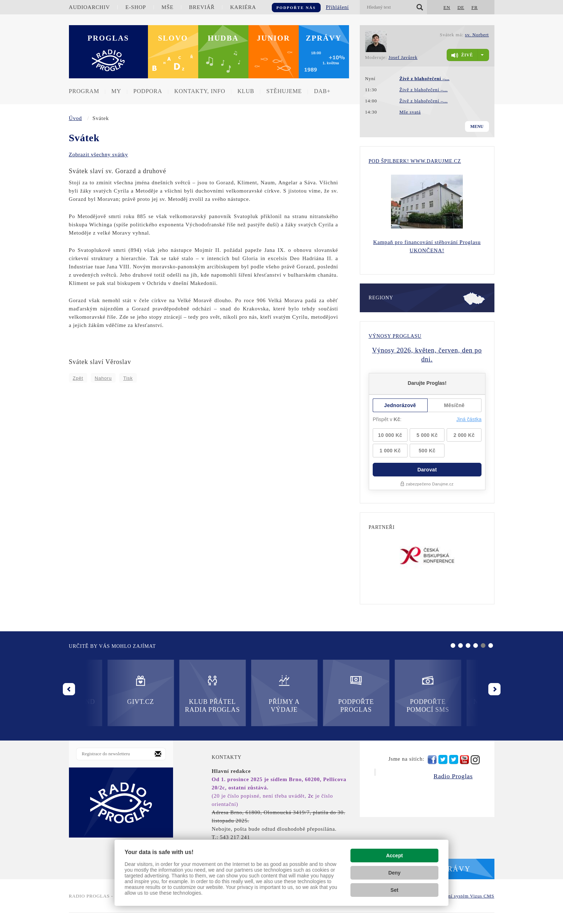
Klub (245, 91)
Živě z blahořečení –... (423, 89)
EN (446, 7)
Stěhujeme (284, 91)
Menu (477, 126)
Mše (167, 7)
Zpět (78, 378)
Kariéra (243, 7)
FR (474, 7)
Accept (394, 855)
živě (462, 55)
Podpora (147, 91)
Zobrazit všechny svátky (98, 154)
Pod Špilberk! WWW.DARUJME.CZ (415, 161)
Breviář (201, 7)
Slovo (173, 38)
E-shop (135, 7)
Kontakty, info (199, 91)
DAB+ (322, 91)
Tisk (128, 378)
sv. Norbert (477, 34)
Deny (394, 873)
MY (116, 91)
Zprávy (324, 38)
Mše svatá (410, 112)
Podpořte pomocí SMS (317, 693)
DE (460, 7)
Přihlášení (337, 7)
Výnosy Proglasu (395, 336)
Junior (273, 38)
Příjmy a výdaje (173, 693)
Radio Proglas (453, 776)
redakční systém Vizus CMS (464, 896)
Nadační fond (389, 689)
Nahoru (103, 378)
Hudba (223, 38)
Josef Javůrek (403, 57)
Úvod (75, 118)
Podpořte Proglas (245, 693)
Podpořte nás (296, 7)
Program (84, 91)
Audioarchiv (89, 7)
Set (395, 890)
